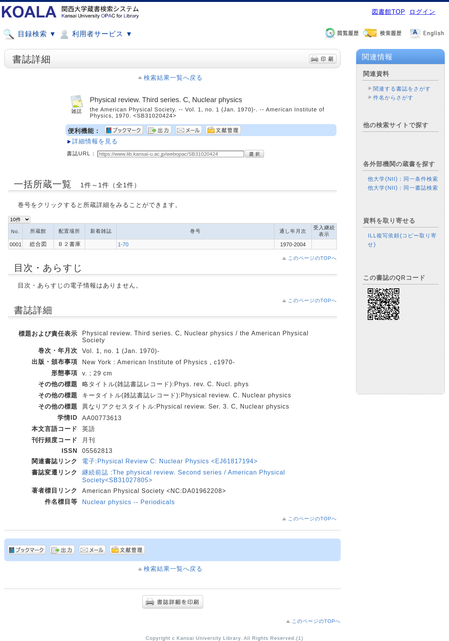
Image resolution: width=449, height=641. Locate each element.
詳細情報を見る (95, 141)
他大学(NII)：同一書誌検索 (403, 188)
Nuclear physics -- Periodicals (128, 502)
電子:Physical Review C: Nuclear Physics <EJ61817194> (170, 461)
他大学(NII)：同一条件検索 (403, 179)
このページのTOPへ (312, 258)
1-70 (123, 244)
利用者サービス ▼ (95, 34)
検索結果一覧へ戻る (173, 77)
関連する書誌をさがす (402, 89)
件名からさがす (393, 97)
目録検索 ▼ (29, 34)
